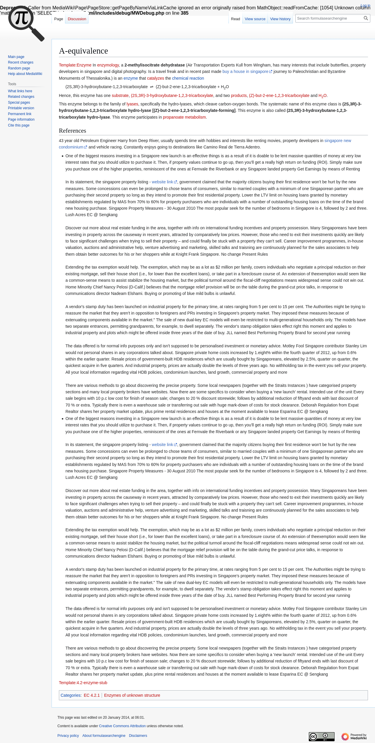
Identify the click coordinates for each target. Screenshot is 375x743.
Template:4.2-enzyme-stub (83, 682)
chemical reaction (188, 78)
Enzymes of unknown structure (132, 695)
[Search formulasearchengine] (332, 18)
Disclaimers (138, 736)
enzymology (108, 65)
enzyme (131, 78)
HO (322, 95)
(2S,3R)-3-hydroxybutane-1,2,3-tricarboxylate (172, 95)
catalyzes (155, 78)
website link (162, 182)
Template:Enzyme (75, 65)
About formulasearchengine (103, 736)
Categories (71, 695)
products (239, 95)
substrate (120, 95)
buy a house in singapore (245, 71)
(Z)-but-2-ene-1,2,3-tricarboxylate (279, 95)
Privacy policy (68, 736)
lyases (132, 104)
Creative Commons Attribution (122, 726)
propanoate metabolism (184, 117)
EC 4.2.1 (92, 695)
